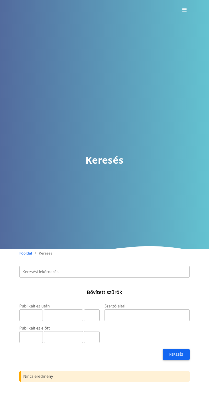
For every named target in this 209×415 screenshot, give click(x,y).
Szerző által (114, 306)
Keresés (176, 354)
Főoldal (25, 253)
